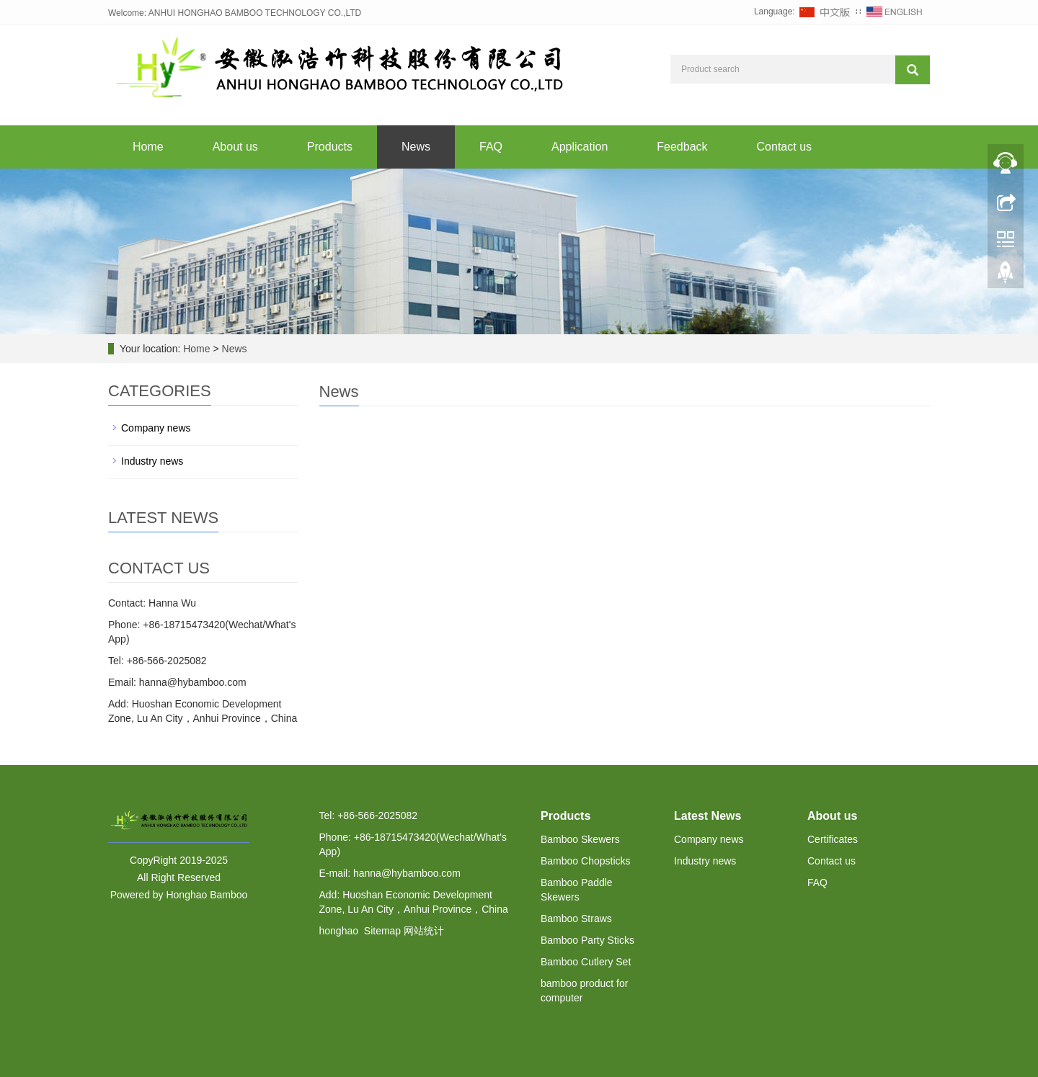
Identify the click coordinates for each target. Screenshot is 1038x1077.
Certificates (832, 839)
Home (148, 146)
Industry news (152, 461)
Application (579, 146)
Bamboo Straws (576, 918)
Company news (156, 428)
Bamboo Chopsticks (586, 861)
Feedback (682, 146)
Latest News (707, 816)
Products (329, 146)
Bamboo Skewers (580, 839)
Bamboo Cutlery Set (586, 961)
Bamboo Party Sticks (587, 940)
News (416, 146)
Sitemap (382, 931)
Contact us (784, 146)
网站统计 (424, 931)
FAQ (490, 146)
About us (235, 146)
